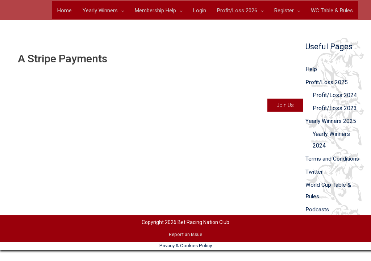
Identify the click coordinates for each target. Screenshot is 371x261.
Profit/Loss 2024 (335, 96)
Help (311, 70)
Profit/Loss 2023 (335, 109)
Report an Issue (185, 236)
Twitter (314, 173)
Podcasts (317, 211)
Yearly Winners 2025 (331, 122)
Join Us (285, 106)
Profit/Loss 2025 (327, 83)
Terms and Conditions (332, 160)
